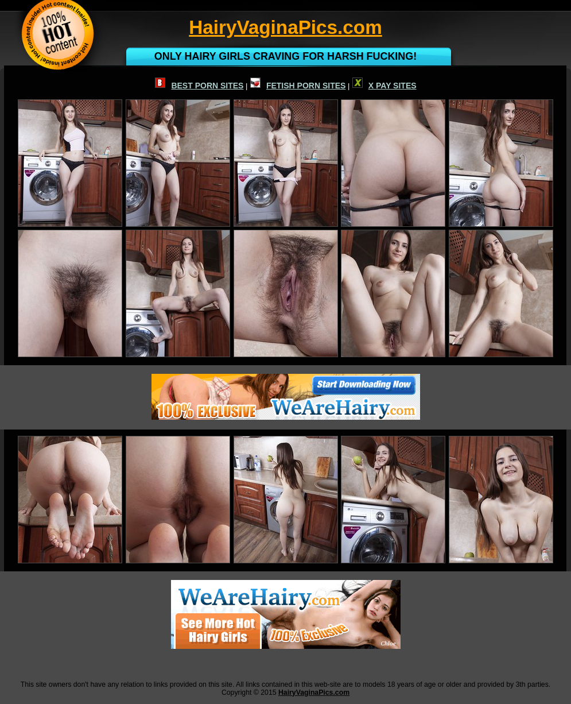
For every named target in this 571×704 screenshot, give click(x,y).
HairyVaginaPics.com (313, 692)
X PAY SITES (384, 85)
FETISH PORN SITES (297, 85)
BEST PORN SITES (199, 85)
